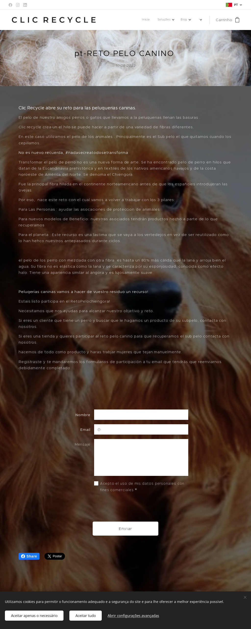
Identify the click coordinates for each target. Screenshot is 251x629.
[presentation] (131, 507)
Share (29, 556)
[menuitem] (165, 20)
